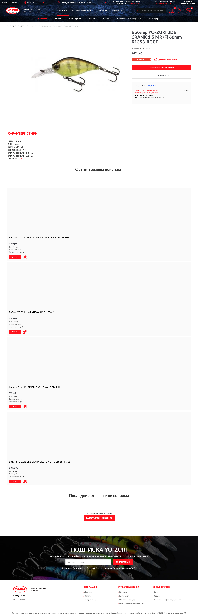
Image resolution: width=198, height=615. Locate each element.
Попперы (58, 19)
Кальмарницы (75, 19)
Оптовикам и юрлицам (83, 10)
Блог (156, 592)
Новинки (103, 10)
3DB (20, 159)
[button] (163, 3)
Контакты (117, 10)
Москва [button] (152, 86)
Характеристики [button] (161, 76)
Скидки (157, 596)
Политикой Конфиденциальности (99, 568)
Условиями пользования (122, 568)
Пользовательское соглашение (132, 604)
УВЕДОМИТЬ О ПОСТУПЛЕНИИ (161, 67)
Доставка (88, 592)
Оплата (87, 596)
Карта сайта (124, 596)
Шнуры (92, 19)
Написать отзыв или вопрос (99, 518)
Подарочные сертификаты (129, 19)
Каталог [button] (63, 10)
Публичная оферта (127, 600)
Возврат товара (90, 600)
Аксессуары (154, 19)
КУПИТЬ (15, 257)
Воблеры (42, 19)
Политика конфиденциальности (167, 600)
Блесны (106, 19)
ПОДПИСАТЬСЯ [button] (123, 562)
